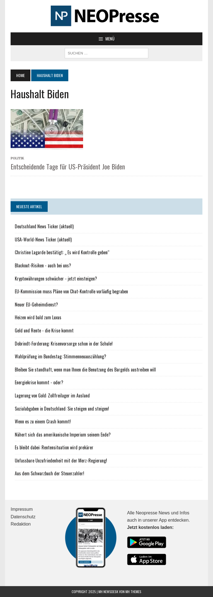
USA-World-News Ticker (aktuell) (43, 239)
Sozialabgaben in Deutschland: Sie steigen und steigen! (62, 408)
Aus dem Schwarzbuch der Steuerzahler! (49, 473)
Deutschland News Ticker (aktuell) (44, 226)
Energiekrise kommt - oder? (39, 382)
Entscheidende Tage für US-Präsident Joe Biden (68, 166)
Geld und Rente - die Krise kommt (44, 330)
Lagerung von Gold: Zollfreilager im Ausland (52, 395)
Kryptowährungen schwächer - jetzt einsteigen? (56, 278)
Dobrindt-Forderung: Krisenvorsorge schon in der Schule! (64, 343)
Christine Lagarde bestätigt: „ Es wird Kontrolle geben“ (62, 252)
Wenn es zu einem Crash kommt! (43, 421)
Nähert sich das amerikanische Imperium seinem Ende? (63, 434)
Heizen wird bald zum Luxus (38, 317)
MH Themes (133, 591)
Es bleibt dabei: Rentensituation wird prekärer (54, 447)
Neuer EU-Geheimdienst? (36, 304)
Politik (17, 158)
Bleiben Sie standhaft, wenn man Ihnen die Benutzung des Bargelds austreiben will (85, 369)
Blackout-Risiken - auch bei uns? (43, 265)
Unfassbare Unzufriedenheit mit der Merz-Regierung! (61, 460)
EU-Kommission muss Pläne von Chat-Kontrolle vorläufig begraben (71, 291)
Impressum (22, 509)
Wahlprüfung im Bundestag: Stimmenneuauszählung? (60, 356)
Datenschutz (23, 516)
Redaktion (21, 524)
